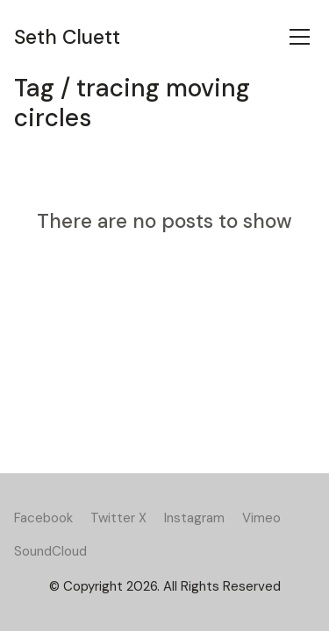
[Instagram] (194, 518)
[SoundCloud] (50, 551)
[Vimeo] (261, 518)
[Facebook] (43, 518)
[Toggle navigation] (299, 37)
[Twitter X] (118, 518)
